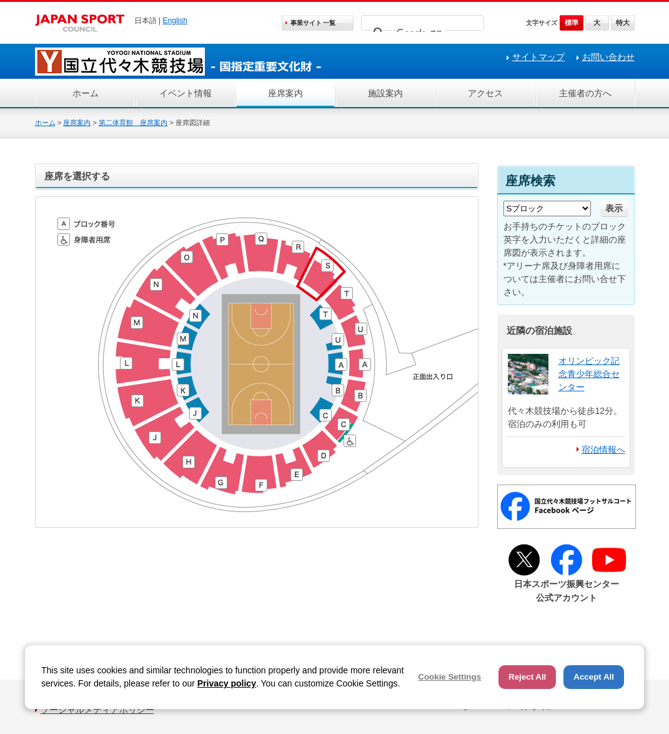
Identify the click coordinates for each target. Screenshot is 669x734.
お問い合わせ (608, 57)
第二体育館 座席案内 (133, 122)
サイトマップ (538, 57)
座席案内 (285, 93)
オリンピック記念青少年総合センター (589, 374)
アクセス (485, 93)
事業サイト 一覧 (313, 22)
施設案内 (385, 93)
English (174, 20)
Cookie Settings (449, 676)
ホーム (85, 93)
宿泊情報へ (603, 450)
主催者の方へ (585, 93)
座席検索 (530, 181)
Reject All (527, 676)
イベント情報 (185, 93)
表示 (614, 208)
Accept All (593, 676)
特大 (623, 22)
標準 (571, 22)
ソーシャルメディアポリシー (97, 710)
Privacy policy (226, 683)
